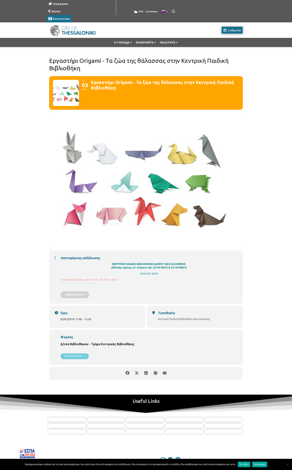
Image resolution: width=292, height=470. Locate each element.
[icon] (163, 449)
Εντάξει (244, 464)
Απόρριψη (259, 464)
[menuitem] (165, 11)
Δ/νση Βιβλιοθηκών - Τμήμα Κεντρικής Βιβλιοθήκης (97, 344)
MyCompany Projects (233, 458)
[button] (173, 11)
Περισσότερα (74, 356)
